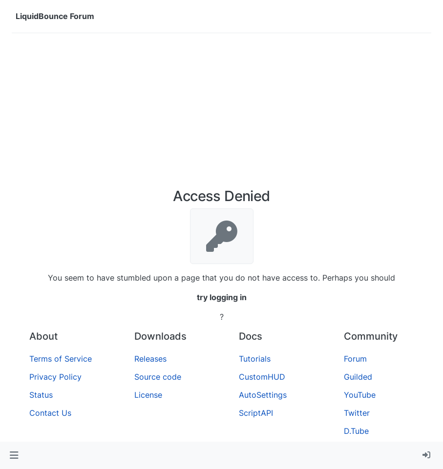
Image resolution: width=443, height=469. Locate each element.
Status (41, 395)
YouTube (360, 395)
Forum (355, 359)
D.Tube (356, 431)
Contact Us (50, 413)
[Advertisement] (221, 114)
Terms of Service (60, 359)
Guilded (358, 377)
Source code (157, 377)
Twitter (357, 413)
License (148, 395)
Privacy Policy (55, 377)
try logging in (222, 297)
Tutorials (255, 359)
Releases (150, 359)
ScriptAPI (256, 413)
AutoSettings (263, 395)
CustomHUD (262, 377)
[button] (14, 455)
